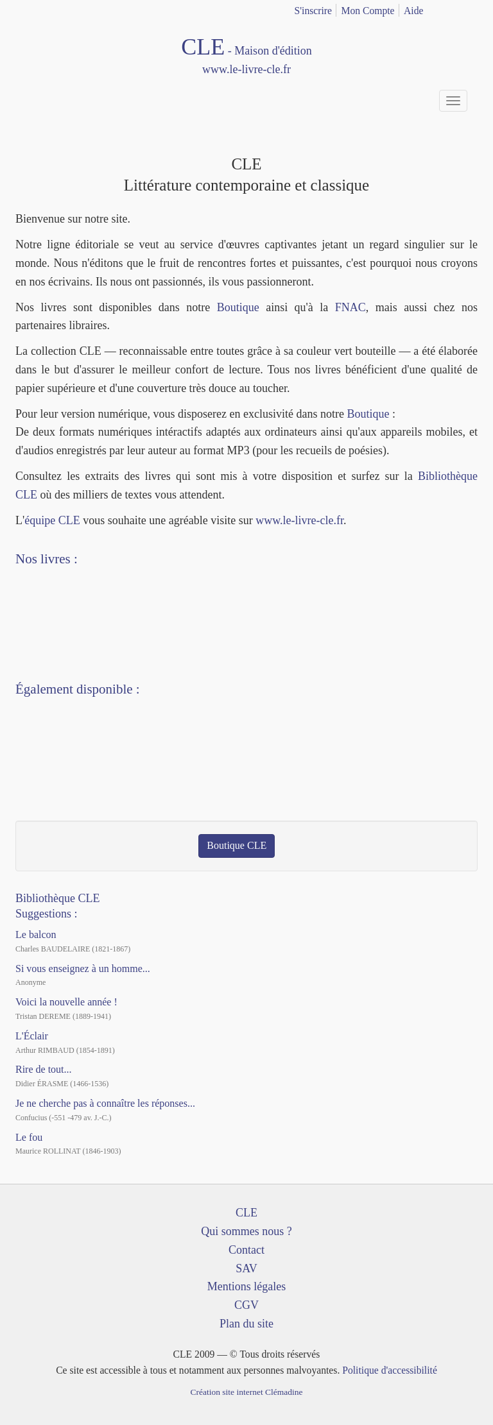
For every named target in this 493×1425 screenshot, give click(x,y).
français (450, 8)
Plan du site (246, 1323)
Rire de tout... (43, 1069)
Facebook (31, 766)
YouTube (55, 766)
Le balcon (35, 934)
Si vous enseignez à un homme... (82, 968)
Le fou (28, 1137)
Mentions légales (246, 1286)
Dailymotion (78, 766)
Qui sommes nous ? (246, 1231)
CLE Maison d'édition (246, 56)
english (470, 8)
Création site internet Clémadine (246, 1392)
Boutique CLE (236, 845)
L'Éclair (31, 1035)
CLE (246, 1212)
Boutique (238, 307)
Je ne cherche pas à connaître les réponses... (105, 1103)
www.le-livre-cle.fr (299, 520)
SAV (246, 1268)
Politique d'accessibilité (389, 1370)
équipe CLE (52, 520)
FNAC (350, 307)
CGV (246, 1305)
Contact (246, 1249)
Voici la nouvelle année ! (66, 1001)
